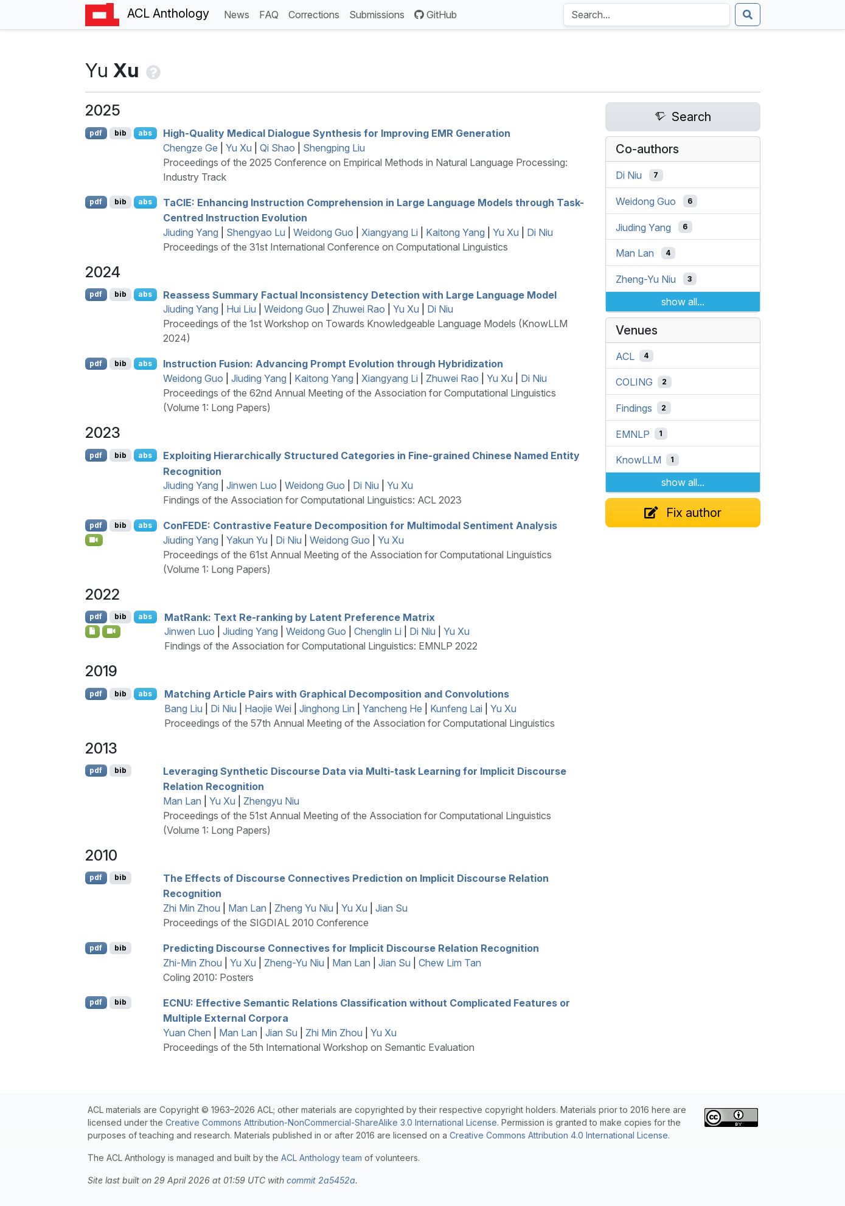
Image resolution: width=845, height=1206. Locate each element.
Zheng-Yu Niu (294, 963)
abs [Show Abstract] (145, 132)
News (239, 14)
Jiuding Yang (190, 232)
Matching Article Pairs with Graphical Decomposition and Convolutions (336, 694)
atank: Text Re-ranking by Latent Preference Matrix (299, 617)
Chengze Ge (190, 148)
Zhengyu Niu (271, 801)
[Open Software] (92, 631)
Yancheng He (392, 708)
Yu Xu (239, 148)
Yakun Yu (247, 540)
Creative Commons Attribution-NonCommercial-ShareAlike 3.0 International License (331, 1122)
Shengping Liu (334, 148)
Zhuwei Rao (358, 309)
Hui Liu (241, 309)
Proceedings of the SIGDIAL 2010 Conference (266, 923)
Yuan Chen (187, 1033)
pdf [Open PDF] (95, 132)
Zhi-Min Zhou (192, 963)
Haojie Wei (268, 708)
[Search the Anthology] (646, 14)
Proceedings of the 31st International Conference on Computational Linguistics (335, 247)
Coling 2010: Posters (208, 977)
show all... (682, 302)
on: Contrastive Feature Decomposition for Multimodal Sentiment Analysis (360, 525)
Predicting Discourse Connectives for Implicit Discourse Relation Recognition (351, 948)
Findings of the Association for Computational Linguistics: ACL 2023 (312, 500)
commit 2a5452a (321, 1180)
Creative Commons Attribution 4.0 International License (559, 1135)
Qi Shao (277, 148)
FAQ (271, 14)
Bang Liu (183, 708)
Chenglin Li (378, 631)
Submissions (379, 14)
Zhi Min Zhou (191, 908)
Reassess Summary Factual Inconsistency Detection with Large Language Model (360, 294)
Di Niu (540, 232)
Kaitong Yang (455, 232)
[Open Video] (94, 540)
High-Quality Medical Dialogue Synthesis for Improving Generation (336, 133)
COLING (634, 382)
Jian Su (391, 908)
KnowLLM (638, 460)
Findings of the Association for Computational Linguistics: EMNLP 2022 (321, 646)
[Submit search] (747, 14)
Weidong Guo (323, 232)
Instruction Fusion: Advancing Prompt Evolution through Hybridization (333, 364)
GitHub (435, 15)
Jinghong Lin (327, 708)
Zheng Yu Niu (303, 908)
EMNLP (633, 434)
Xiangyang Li (389, 232)
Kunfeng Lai (456, 708)
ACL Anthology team (321, 1157)
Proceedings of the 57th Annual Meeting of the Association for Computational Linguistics (359, 723)
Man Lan (182, 801)
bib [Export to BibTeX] (120, 132)
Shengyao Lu (255, 232)
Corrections (316, 14)
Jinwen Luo (251, 485)
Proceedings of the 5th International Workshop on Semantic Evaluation (319, 1047)
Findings (634, 408)
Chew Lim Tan (450, 963)
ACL (625, 356)
